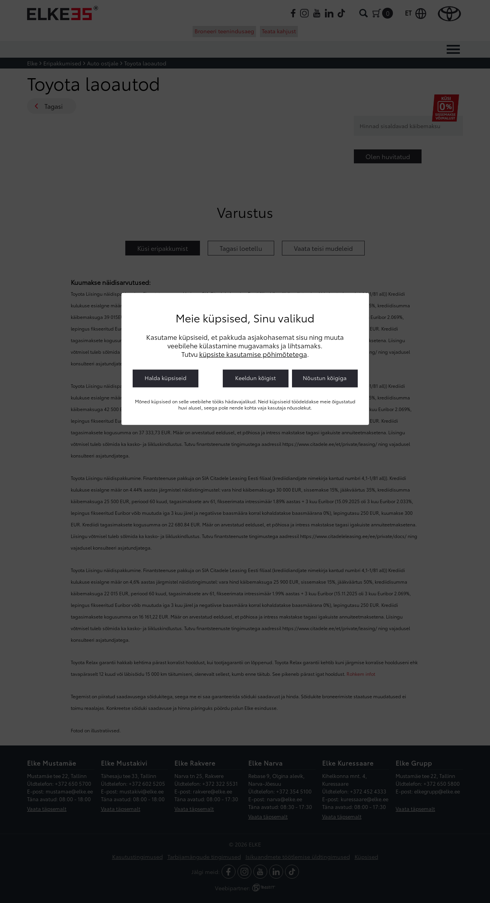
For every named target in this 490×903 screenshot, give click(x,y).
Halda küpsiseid (165, 378)
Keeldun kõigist (255, 378)
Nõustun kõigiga (325, 378)
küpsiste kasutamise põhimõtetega (253, 353)
